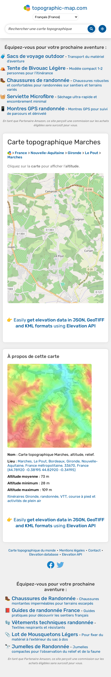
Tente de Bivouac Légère (36, 68)
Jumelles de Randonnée (40, 646)
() (52, 465)
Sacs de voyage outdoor (35, 56)
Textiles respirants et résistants (38, 627)
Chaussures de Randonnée (44, 598)
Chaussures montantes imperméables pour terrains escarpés (55, 601)
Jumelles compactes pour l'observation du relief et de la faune (56, 649)
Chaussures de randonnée (38, 80)
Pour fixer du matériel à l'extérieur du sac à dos (57, 637)
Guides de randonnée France (46, 610)
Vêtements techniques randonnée (52, 622)
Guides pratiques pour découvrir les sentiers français (53, 613)
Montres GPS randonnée (36, 108)
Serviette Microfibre (30, 96)
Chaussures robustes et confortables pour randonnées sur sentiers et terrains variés (58, 85)
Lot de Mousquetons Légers (45, 634)
